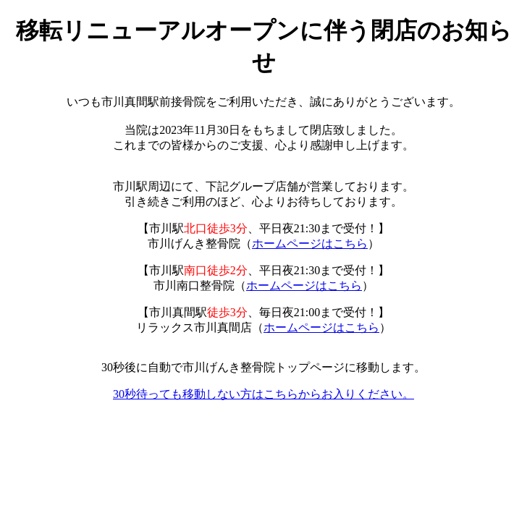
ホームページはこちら (310, 243)
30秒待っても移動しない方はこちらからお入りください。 (263, 394)
